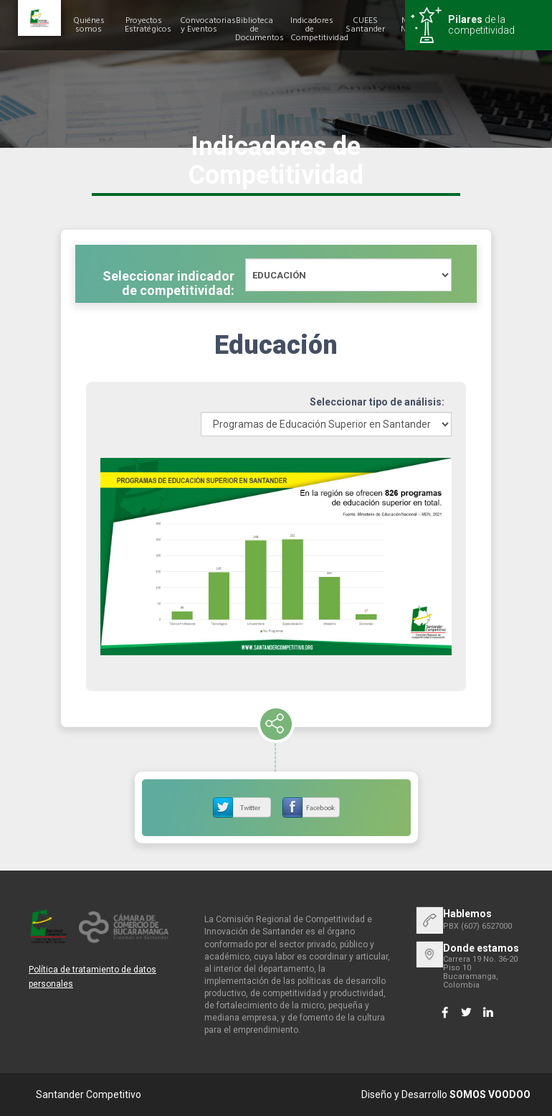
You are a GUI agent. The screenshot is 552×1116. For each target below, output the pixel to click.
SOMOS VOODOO (489, 1094)
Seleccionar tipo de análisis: (377, 402)
